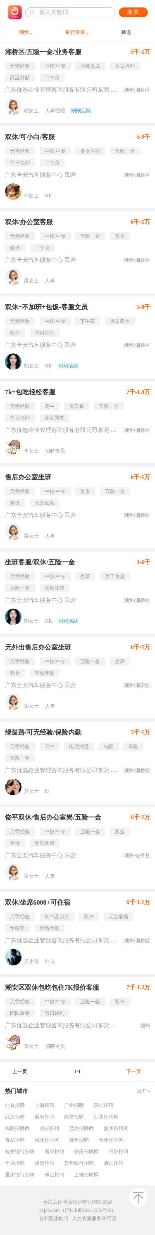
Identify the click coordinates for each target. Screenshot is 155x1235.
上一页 (19, 1071)
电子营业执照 (53, 1218)
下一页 (133, 1071)
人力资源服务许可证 (94, 1218)
